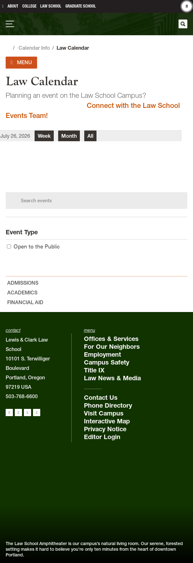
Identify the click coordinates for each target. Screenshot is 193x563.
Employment (102, 354)
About (13, 6)
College (29, 6)
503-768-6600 (22, 396)
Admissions (22, 283)
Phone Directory (108, 405)
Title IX (94, 370)
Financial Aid (25, 302)
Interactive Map (107, 421)
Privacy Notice (105, 429)
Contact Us (101, 397)
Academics (22, 292)
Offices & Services (111, 339)
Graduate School (80, 6)
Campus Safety (106, 362)
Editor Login (102, 437)
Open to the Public (33, 246)
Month (69, 136)
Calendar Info (34, 48)
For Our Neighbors (112, 346)
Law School (50, 6)
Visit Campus (104, 413)
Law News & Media (112, 378)
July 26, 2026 (15, 136)
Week (44, 136)
